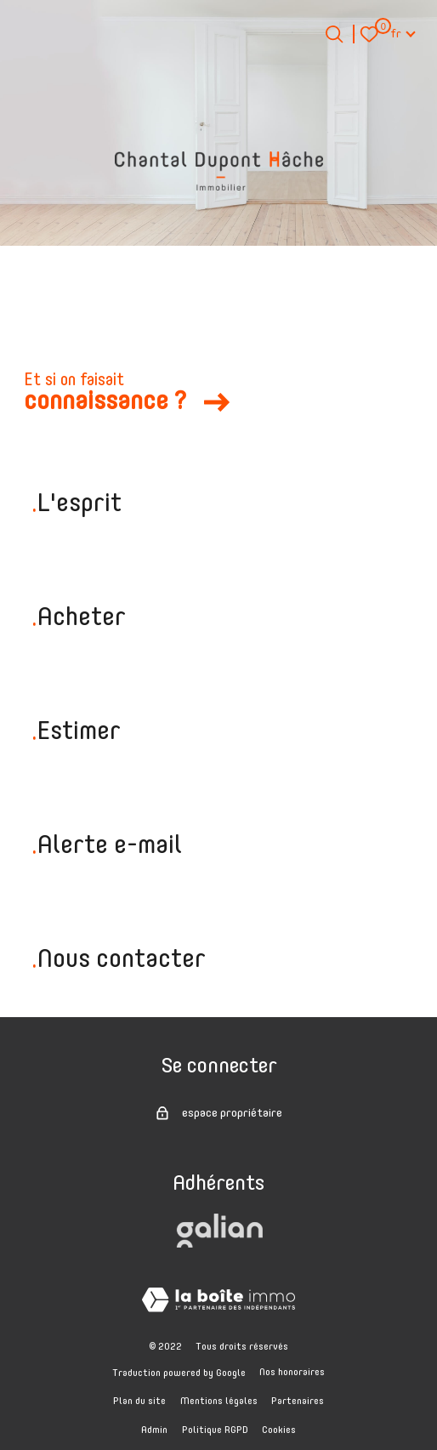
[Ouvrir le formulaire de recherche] (334, 34)
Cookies (279, 1430)
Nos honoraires (292, 1373)
